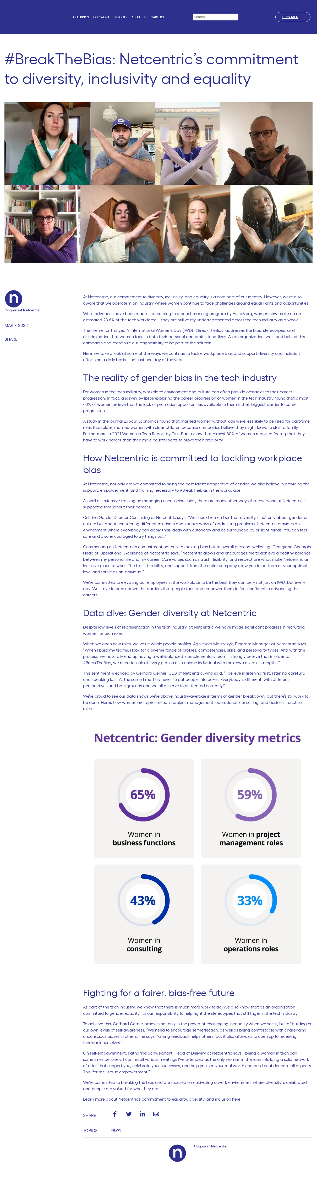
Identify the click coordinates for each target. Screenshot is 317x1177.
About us (139, 17)
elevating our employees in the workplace (160, 582)
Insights (120, 17)
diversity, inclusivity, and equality (178, 297)
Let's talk (293, 17)
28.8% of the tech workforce (129, 320)
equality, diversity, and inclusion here (206, 1099)
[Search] (242, 17)
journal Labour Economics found (140, 421)
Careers (157, 17)
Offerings (81, 17)
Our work (101, 17)
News (116, 1130)
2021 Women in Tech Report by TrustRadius (153, 434)
